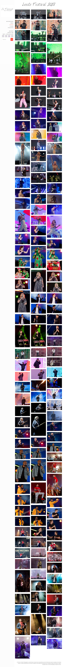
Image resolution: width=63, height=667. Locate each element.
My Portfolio (9, 21)
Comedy (11, 26)
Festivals (11, 24)
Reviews (11, 31)
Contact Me (10, 32)
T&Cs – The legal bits (8, 34)
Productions (10, 27)
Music (12, 23)
